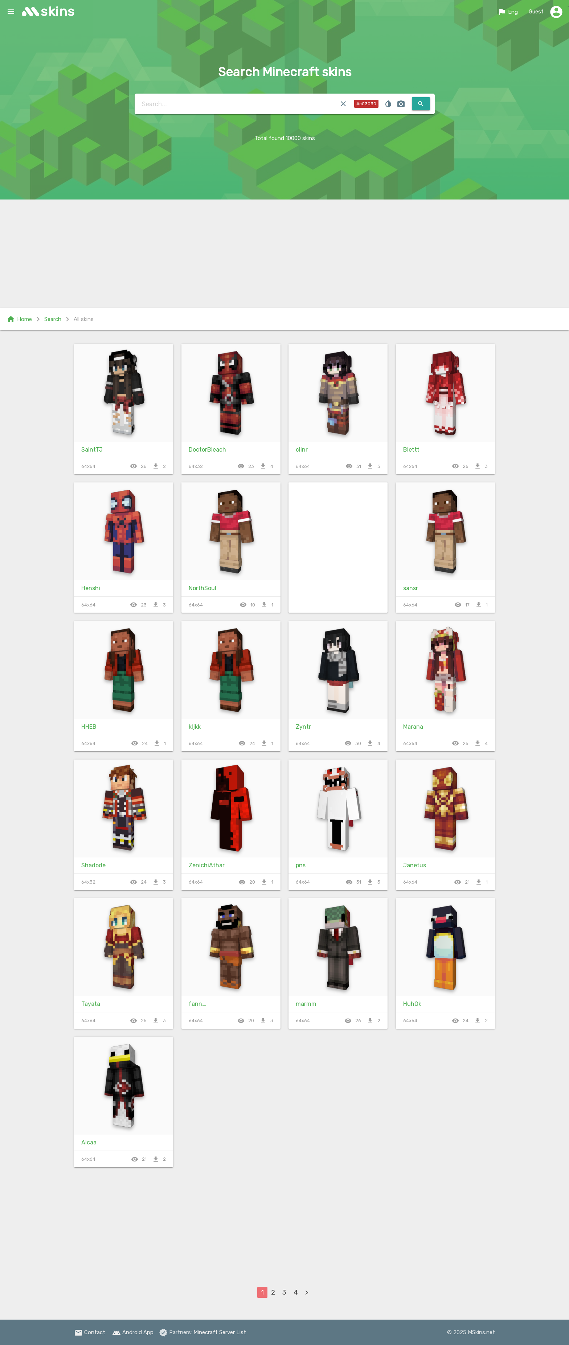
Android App (132, 1332)
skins (58, 11)
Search (52, 319)
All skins (84, 319)
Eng (508, 12)
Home (19, 319)
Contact (89, 1332)
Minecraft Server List (219, 1332)
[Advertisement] (284, 254)
